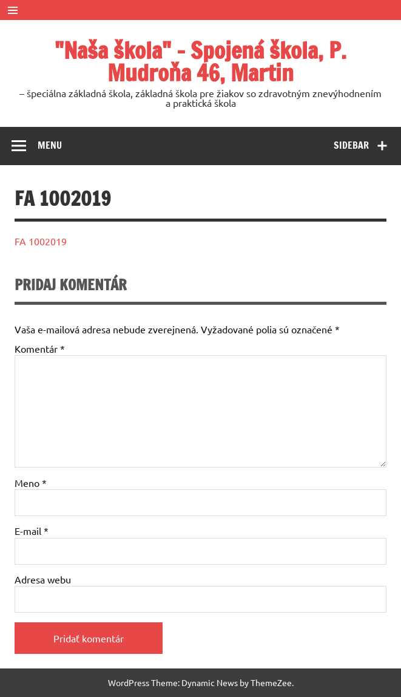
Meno (31, 483)
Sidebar (351, 145)
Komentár (40, 348)
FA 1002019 (41, 241)
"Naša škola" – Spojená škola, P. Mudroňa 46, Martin (200, 62)
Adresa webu (43, 579)
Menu (50, 145)
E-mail (32, 531)
